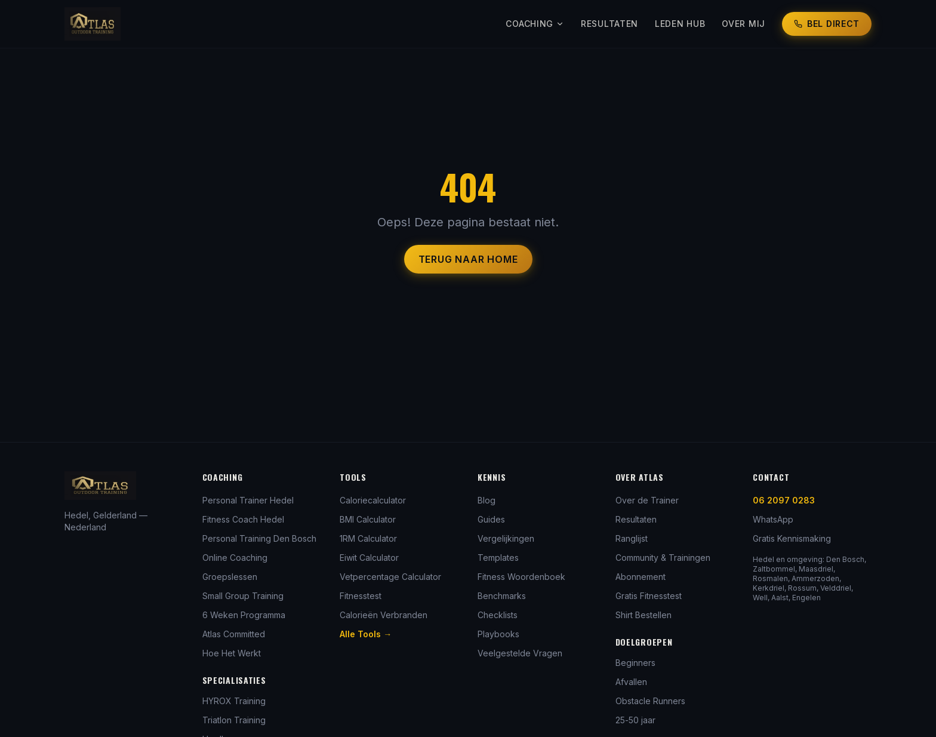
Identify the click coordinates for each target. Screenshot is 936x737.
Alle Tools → (366, 634)
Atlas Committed (233, 634)
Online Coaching (234, 557)
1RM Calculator (368, 538)
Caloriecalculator (373, 500)
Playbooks (498, 634)
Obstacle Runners (650, 701)
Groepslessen (229, 577)
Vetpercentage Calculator (390, 577)
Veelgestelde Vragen (520, 653)
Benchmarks (502, 596)
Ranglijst (631, 538)
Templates (498, 557)
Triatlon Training (234, 720)
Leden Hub (680, 24)
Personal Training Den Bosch (259, 538)
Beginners (635, 663)
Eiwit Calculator (369, 557)
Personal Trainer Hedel (248, 500)
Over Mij (743, 24)
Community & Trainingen (662, 557)
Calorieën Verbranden (383, 615)
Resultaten (609, 24)
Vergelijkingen (506, 538)
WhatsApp (773, 519)
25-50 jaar (635, 720)
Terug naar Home (468, 259)
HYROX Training (234, 701)
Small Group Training (243, 596)
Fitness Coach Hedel (243, 519)
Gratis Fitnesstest (648, 596)
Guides (491, 519)
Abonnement (640, 577)
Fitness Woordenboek (521, 577)
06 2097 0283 (784, 500)
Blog (486, 500)
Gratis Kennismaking (792, 538)
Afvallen (631, 682)
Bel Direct (827, 24)
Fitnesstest (360, 596)
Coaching (535, 24)
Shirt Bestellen (643, 615)
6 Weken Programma (243, 615)
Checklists (498, 615)
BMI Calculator (368, 519)
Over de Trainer (647, 500)
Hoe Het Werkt (231, 653)
